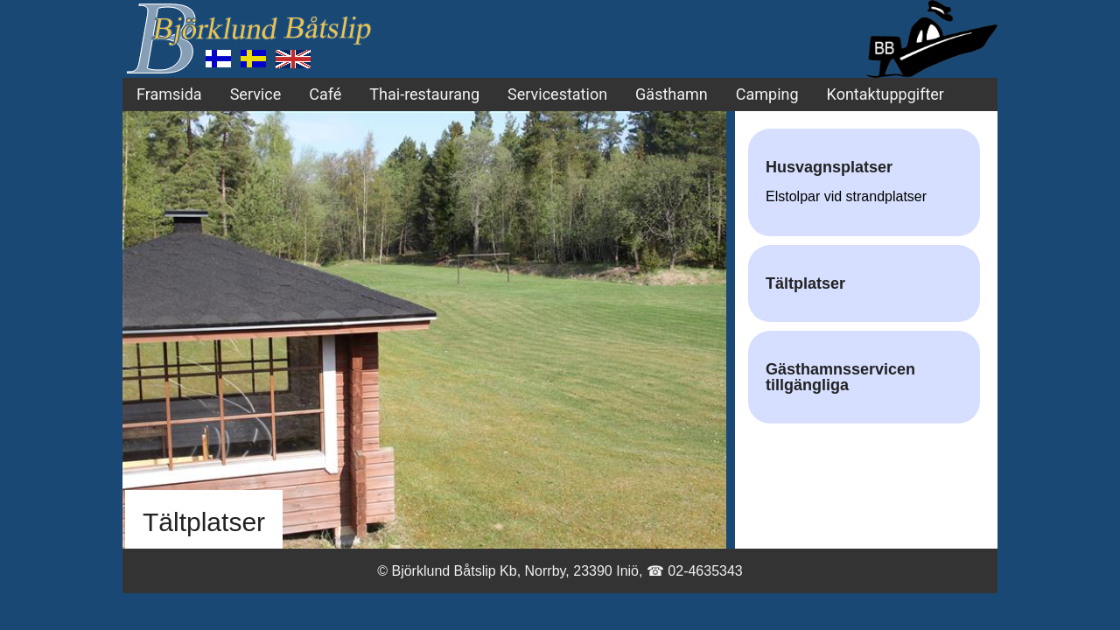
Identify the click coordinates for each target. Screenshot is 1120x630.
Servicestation (557, 94)
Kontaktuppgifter (885, 94)
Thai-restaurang (424, 94)
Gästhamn (671, 94)
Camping (767, 94)
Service (256, 94)
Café (325, 94)
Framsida (169, 94)
